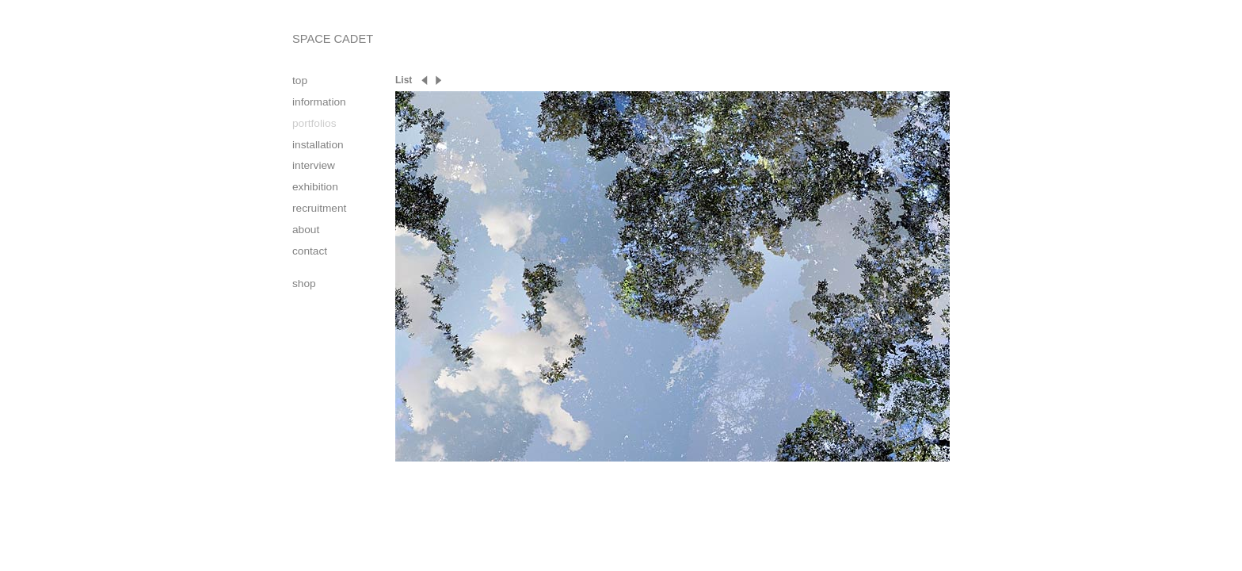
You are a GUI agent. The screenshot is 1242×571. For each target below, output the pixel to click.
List (403, 80)
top (299, 80)
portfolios (314, 123)
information (319, 102)
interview (313, 165)
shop (304, 283)
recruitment (319, 208)
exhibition (315, 187)
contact (309, 251)
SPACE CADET (332, 39)
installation (318, 145)
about (305, 230)
